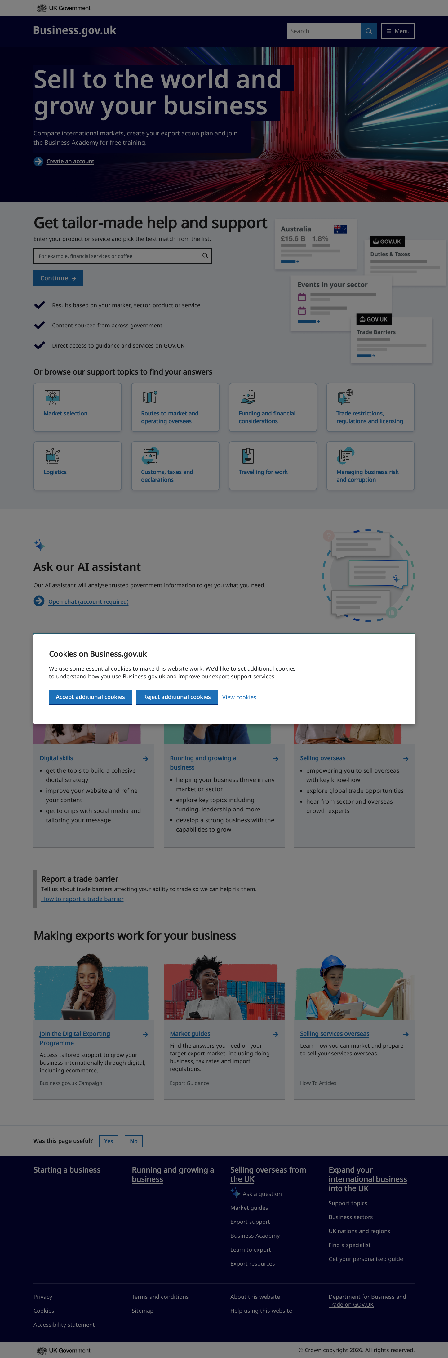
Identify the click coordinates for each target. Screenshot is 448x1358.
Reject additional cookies (177, 696)
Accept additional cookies (90, 696)
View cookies (239, 697)
